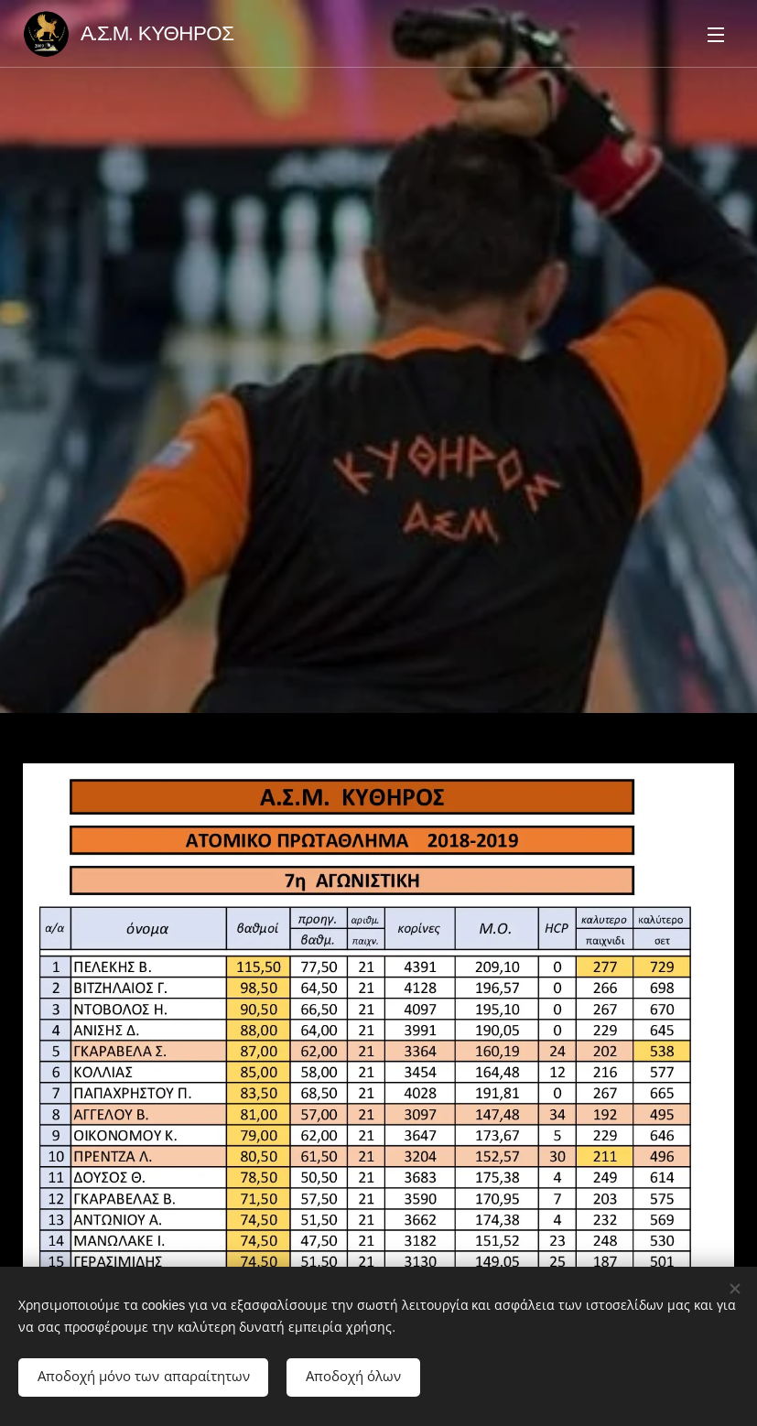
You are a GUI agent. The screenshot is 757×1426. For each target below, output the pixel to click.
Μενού (716, 35)
